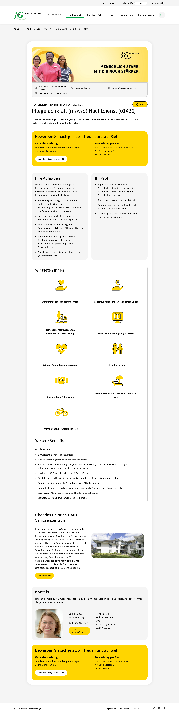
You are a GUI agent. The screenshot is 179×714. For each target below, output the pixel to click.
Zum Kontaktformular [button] (79, 631)
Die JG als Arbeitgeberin (100, 15)
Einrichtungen (146, 15)
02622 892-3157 (80, 622)
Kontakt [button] (113, 3)
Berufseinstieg (125, 15)
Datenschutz (124, 708)
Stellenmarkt (75, 15)
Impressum (111, 708)
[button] (136, 3)
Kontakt (137, 708)
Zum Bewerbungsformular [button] (49, 159)
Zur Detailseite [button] (44, 575)
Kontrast (156, 3)
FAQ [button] (103, 3)
